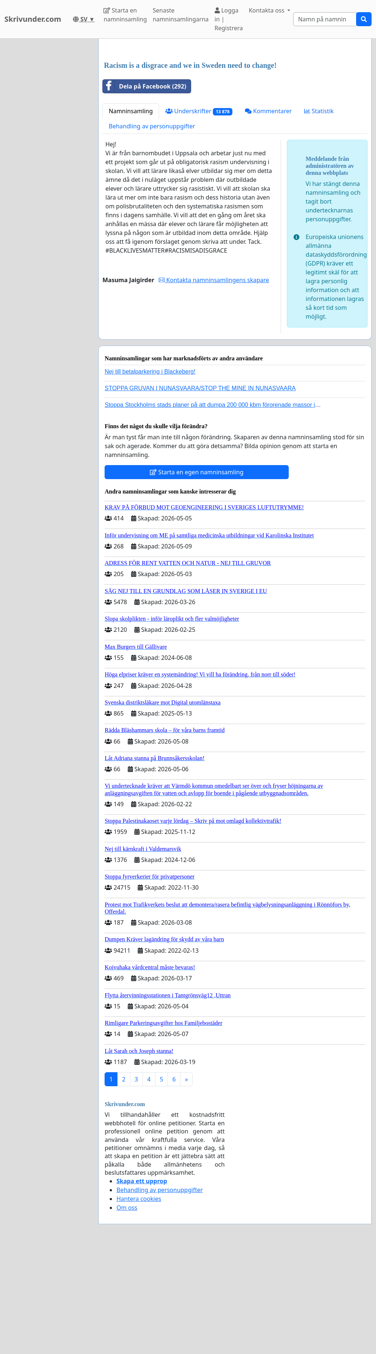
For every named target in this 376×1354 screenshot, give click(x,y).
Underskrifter (198, 214)
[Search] (324, 19)
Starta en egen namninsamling (196, 575)
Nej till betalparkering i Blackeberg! (150, 475)
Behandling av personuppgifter (152, 229)
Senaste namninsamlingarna (181, 14)
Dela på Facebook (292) (144, 189)
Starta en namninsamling (125, 14)
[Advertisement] (235, 102)
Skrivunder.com (32, 19)
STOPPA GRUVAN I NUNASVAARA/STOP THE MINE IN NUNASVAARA (200, 491)
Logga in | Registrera (229, 19)
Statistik (319, 214)
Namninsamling (131, 214)
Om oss (126, 1311)
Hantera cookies (138, 1302)
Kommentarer (268, 214)
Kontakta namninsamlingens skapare (214, 383)
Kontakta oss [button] (267, 10)
